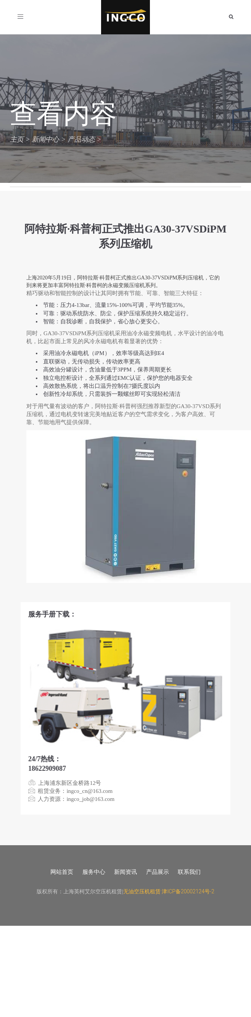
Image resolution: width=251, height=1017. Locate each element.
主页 (17, 139)
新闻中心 (45, 139)
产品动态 (81, 139)
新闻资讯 (125, 872)
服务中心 (93, 872)
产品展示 (157, 872)
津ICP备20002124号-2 (188, 891)
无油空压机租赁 (142, 891)
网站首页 (61, 872)
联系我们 (189, 872)
